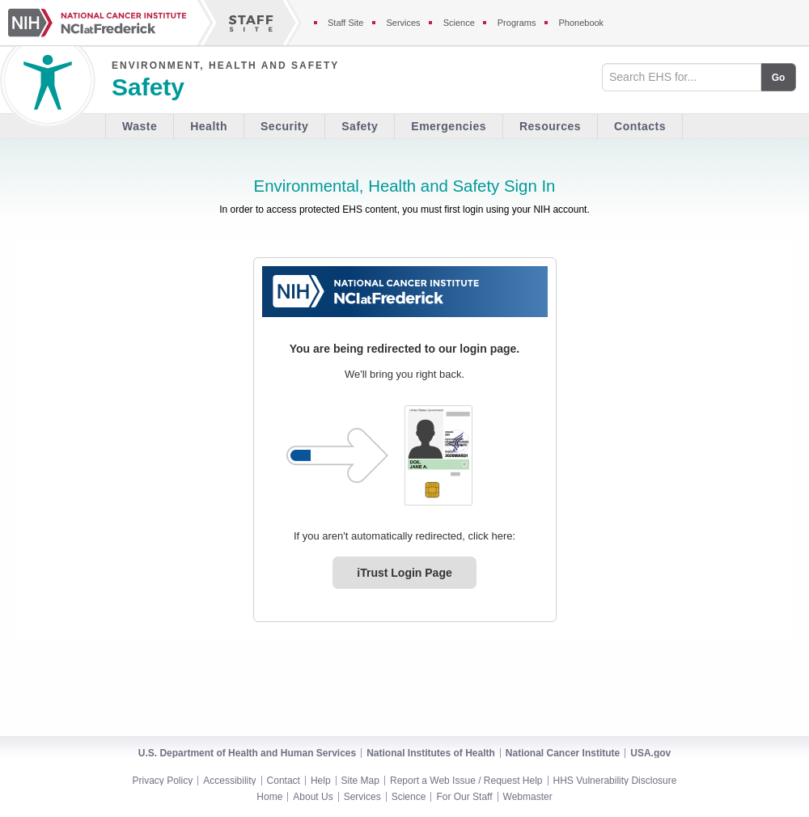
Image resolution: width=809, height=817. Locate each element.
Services (362, 796)
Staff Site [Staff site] (345, 23)
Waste (139, 126)
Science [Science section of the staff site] (459, 23)
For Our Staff (464, 796)
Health (208, 126)
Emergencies (448, 126)
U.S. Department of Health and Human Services (247, 753)
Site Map (360, 780)
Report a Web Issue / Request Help (466, 780)
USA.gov (650, 753)
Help (321, 780)
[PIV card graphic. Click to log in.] (438, 455)
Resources (550, 126)
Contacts (640, 126)
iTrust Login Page (404, 572)
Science (409, 796)
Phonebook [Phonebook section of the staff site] (581, 23)
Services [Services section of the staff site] (403, 23)
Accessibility (229, 780)
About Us (312, 796)
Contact (283, 780)
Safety (359, 126)
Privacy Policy (163, 780)
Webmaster (528, 796)
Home (269, 796)
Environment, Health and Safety (225, 65)
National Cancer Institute (563, 753)
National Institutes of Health (430, 753)
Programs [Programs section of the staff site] (517, 23)
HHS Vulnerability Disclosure (615, 780)
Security (284, 126)
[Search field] (681, 77)
